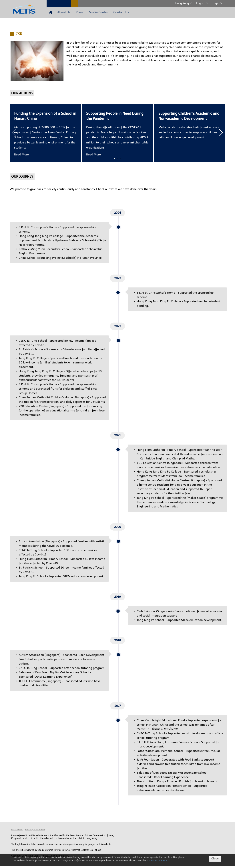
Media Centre (93, 12)
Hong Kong (182, 3)
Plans (76, 12)
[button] (220, 133)
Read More (21, 154)
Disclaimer (17, 829)
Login (216, 3)
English (201, 3)
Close (215, 858)
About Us (62, 12)
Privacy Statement (35, 829)
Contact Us (113, 12)
